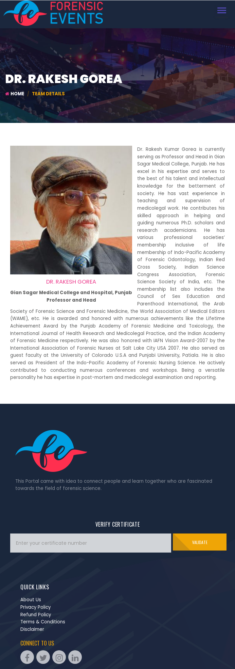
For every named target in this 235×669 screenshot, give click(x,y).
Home (14, 94)
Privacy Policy (35, 607)
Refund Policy (35, 614)
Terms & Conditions (42, 622)
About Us (30, 599)
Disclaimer (32, 629)
